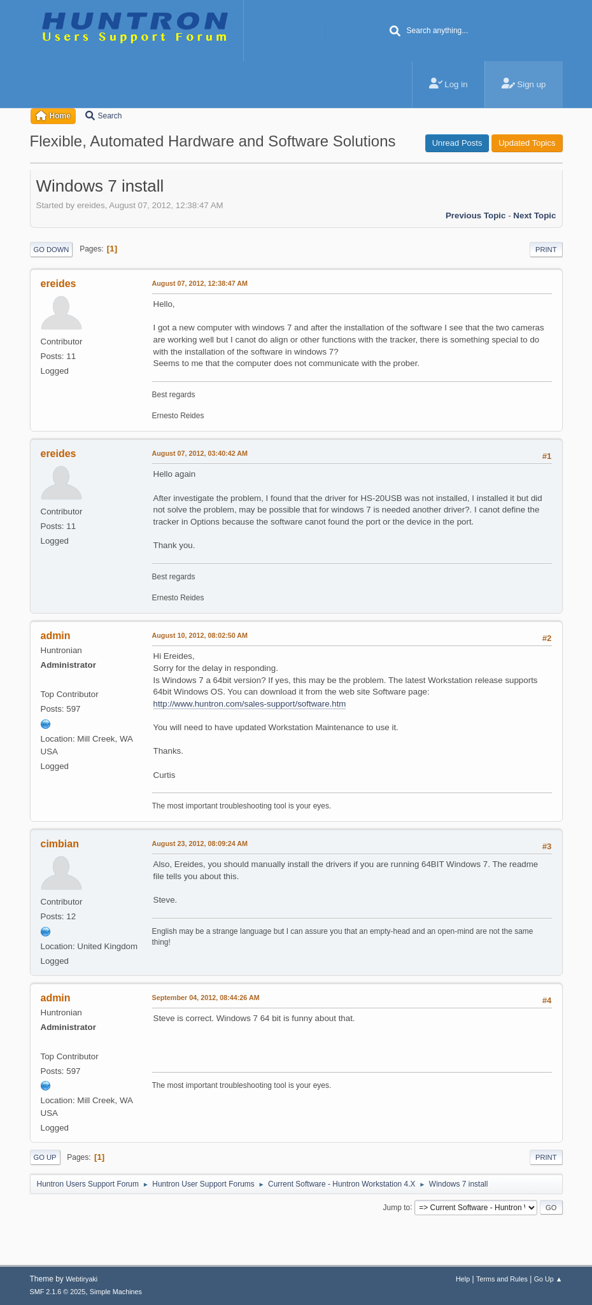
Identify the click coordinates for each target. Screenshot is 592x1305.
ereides (58, 283)
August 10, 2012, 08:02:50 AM (200, 635)
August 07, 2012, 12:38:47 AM (200, 283)
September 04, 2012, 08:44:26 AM (206, 997)
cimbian (60, 843)
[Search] (395, 32)
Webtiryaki (81, 1279)
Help (463, 1279)
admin (56, 635)
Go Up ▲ (548, 1279)
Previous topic (476, 215)
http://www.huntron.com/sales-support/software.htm (249, 704)
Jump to (397, 1207)
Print (546, 249)
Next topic (534, 215)
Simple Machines (116, 1291)
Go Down (51, 249)
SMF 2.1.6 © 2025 (58, 1291)
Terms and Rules (502, 1279)
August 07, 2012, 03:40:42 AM (200, 453)
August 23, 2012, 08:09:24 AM (200, 843)
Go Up (45, 1157)
